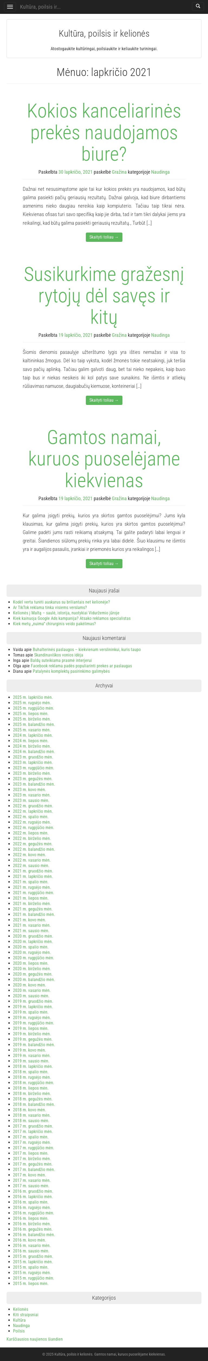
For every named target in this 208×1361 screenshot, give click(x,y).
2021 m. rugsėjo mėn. (32, 887)
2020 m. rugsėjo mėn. (32, 952)
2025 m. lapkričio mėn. (33, 697)
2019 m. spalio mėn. (30, 1012)
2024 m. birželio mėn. (32, 746)
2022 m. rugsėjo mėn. (32, 822)
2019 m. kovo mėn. (29, 1050)
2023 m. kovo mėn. (29, 789)
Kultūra (19, 1320)
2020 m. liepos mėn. (30, 963)
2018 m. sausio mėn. (31, 1120)
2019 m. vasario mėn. (32, 1055)
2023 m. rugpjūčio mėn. (33, 767)
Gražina (119, 172)
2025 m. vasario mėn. (32, 729)
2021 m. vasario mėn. (32, 925)
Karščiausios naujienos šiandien (34, 1339)
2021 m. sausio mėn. (31, 930)
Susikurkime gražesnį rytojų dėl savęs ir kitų (104, 296)
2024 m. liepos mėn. (30, 740)
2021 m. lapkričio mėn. (33, 876)
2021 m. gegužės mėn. (33, 909)
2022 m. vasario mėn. (32, 860)
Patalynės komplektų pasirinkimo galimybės (71, 671)
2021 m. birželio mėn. (32, 903)
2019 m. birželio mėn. (32, 1033)
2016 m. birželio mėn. (32, 1223)
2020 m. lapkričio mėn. (33, 941)
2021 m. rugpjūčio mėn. (33, 892)
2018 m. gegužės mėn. (33, 1099)
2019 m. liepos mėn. (30, 1028)
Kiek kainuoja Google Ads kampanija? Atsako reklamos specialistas (72, 618)
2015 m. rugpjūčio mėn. (33, 1278)
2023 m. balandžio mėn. (34, 784)
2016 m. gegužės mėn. (33, 1229)
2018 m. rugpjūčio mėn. (33, 1082)
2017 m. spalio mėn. (30, 1137)
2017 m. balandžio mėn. (34, 1169)
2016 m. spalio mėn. (30, 1202)
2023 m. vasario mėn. (32, 795)
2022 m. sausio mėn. (31, 865)
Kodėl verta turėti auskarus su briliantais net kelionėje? (61, 602)
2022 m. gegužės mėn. (33, 843)
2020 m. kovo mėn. (29, 985)
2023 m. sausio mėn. (31, 800)
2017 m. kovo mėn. (29, 1175)
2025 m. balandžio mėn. (34, 724)
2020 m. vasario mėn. (32, 990)
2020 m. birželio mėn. (32, 968)
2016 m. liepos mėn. (30, 1218)
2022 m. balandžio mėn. (34, 849)
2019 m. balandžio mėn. (34, 1044)
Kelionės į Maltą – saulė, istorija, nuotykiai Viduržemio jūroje (66, 613)
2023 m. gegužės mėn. (33, 778)
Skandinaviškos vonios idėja (58, 655)
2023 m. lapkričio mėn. (33, 762)
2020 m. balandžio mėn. (34, 979)
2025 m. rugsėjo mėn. (32, 702)
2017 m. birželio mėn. (32, 1158)
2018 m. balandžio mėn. (34, 1104)
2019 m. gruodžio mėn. (33, 1001)
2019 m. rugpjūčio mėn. (33, 1023)
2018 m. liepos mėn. (30, 1088)
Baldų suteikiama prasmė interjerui (61, 660)
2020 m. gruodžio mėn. (33, 936)
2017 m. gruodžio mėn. (33, 1126)
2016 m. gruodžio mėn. (33, 1191)
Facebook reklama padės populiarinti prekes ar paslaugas (81, 665)
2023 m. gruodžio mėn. (33, 757)
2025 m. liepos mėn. (30, 713)
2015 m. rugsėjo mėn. (32, 1272)
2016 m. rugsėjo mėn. (32, 1207)
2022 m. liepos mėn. (30, 833)
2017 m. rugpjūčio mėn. (33, 1147)
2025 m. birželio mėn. (32, 719)
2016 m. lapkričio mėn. (33, 1196)
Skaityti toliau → (104, 237)
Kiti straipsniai (25, 1314)
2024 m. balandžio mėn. (34, 751)
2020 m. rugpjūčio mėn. (33, 957)
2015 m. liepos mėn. (30, 1283)
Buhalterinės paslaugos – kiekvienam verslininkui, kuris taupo (87, 649)
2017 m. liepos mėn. (30, 1153)
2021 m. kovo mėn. (29, 919)
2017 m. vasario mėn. (32, 1180)
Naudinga (160, 172)
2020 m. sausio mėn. (31, 995)
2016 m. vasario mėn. (32, 1245)
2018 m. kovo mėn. (29, 1109)
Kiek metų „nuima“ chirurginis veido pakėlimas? (54, 623)
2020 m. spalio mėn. (30, 947)
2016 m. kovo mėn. (29, 1240)
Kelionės (20, 1309)
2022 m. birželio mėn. (32, 838)
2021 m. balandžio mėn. (34, 914)
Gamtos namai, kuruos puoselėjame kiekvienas (104, 459)
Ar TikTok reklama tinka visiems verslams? (50, 607)
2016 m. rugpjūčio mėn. (33, 1213)
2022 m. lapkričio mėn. (33, 811)
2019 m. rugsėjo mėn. (32, 1017)
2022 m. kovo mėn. (29, 854)
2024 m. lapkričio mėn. (33, 735)
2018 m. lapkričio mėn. (33, 1066)
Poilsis (19, 1331)
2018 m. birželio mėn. (32, 1093)
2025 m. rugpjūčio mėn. (33, 708)
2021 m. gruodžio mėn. (33, 871)
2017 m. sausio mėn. (31, 1185)
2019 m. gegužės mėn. (33, 1039)
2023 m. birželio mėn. (32, 773)
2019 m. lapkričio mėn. (33, 1006)
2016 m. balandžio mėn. (34, 1234)
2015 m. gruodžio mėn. (33, 1256)
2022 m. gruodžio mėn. (33, 805)
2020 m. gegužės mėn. (33, 974)
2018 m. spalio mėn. (30, 1071)
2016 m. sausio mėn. (31, 1251)
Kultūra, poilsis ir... (40, 7)
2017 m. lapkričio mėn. (33, 1131)
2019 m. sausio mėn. (31, 1061)
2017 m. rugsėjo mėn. (32, 1142)
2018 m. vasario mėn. (32, 1115)
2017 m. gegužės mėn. (33, 1164)
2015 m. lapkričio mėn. (33, 1261)
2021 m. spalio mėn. (30, 881)
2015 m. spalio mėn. (30, 1267)
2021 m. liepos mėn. (30, 898)
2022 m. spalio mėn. (30, 816)
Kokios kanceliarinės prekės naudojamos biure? (104, 132)
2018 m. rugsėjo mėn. (32, 1077)
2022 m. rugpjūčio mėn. (33, 827)
